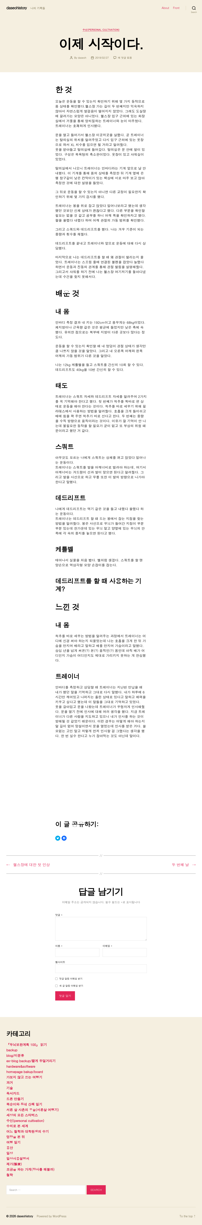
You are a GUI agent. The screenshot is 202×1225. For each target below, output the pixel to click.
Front (176, 8)
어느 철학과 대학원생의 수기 (27, 1131)
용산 (9, 1147)
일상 (9, 1153)
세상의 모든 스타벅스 (22, 1115)
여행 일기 (13, 1142)
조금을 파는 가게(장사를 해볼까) (30, 1169)
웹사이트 (60, 962)
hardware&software (20, 1066)
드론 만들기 (15, 1098)
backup (11, 1050)
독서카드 (12, 1093)
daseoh (82, 57)
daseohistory (16, 8)
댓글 (58, 915)
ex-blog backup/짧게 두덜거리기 (31, 1060)
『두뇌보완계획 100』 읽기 (26, 1044)
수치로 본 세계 (17, 1126)
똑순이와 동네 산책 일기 (24, 1104)
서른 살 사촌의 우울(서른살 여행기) (32, 1109)
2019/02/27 (102, 57)
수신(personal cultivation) (101, 29)
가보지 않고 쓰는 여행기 (24, 1077)
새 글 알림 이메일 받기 (71, 985)
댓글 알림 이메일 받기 (71, 978)
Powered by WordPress (51, 1216)
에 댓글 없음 (125, 57)
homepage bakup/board (24, 1071)
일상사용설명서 (17, 1158)
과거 (9, 1082)
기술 (9, 1088)
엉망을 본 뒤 (15, 1136)
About (165, 8)
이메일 (107, 946)
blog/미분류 (15, 1055)
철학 (9, 1174)
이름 (58, 946)
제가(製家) (14, 1164)
